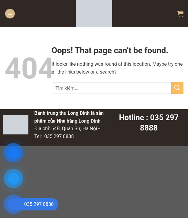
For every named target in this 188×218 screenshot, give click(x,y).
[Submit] (177, 88)
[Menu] (10, 14)
